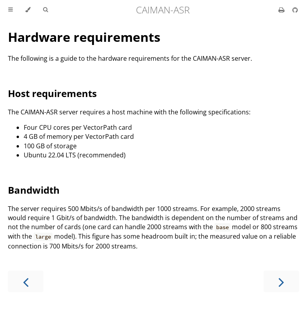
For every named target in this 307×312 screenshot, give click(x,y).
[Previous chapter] (25, 281)
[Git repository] (295, 10)
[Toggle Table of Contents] (10, 10)
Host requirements (52, 93)
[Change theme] (28, 10)
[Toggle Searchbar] (45, 10)
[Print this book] (282, 10)
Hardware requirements (84, 36)
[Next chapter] (281, 281)
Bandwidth (34, 189)
